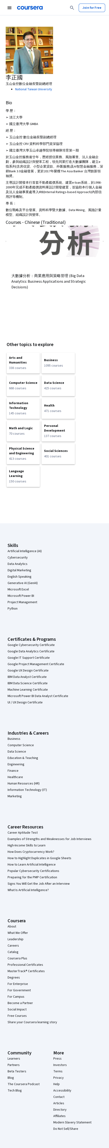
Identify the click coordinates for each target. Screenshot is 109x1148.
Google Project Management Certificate (36, 664)
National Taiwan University (33, 89)
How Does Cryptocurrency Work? (31, 851)
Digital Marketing (19, 570)
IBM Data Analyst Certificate (27, 677)
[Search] (72, 7)
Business (14, 738)
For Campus (16, 996)
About (12, 926)
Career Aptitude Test (23, 832)
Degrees (14, 977)
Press (57, 1058)
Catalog (13, 952)
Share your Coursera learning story (32, 1022)
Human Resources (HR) (24, 783)
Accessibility (62, 1090)
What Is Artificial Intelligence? (28, 890)
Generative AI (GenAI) (23, 583)
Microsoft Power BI (21, 595)
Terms (58, 1071)
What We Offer (18, 933)
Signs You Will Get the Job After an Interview (39, 883)
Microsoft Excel (18, 589)
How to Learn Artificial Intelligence (32, 864)
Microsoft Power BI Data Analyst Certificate (38, 696)
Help (56, 1084)
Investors (60, 1065)
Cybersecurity (18, 557)
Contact (58, 1097)
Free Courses (17, 1016)
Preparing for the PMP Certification (32, 877)
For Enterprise (18, 984)
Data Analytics (17, 564)
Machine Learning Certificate (28, 689)
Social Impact (17, 1009)
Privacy (58, 1077)
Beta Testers (17, 1071)
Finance (13, 770)
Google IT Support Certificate (29, 657)
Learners (14, 1058)
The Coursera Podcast (24, 1084)
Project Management (22, 602)
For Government (19, 990)
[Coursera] (30, 8)
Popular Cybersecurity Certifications (33, 871)
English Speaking (20, 576)
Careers (13, 945)
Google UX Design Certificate (28, 670)
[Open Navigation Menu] (9, 7)
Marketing (15, 796)
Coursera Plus (17, 958)
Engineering (16, 764)
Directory (60, 1109)
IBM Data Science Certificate (28, 683)
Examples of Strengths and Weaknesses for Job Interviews (49, 839)
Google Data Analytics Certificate (31, 651)
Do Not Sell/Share (65, 1128)
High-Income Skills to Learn (26, 845)
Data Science (17, 751)
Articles (58, 1103)
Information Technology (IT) (27, 790)
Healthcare (15, 777)
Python (13, 608)
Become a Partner (20, 1003)
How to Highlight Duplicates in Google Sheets (39, 858)
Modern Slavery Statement (72, 1122)
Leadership (15, 939)
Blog (11, 1077)
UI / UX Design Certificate (25, 702)
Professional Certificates (25, 964)
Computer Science (21, 745)
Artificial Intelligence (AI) (25, 551)
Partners (14, 1065)
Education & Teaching (23, 758)
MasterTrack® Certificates (26, 971)
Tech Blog (15, 1090)
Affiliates (59, 1116)
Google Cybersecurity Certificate (31, 645)
